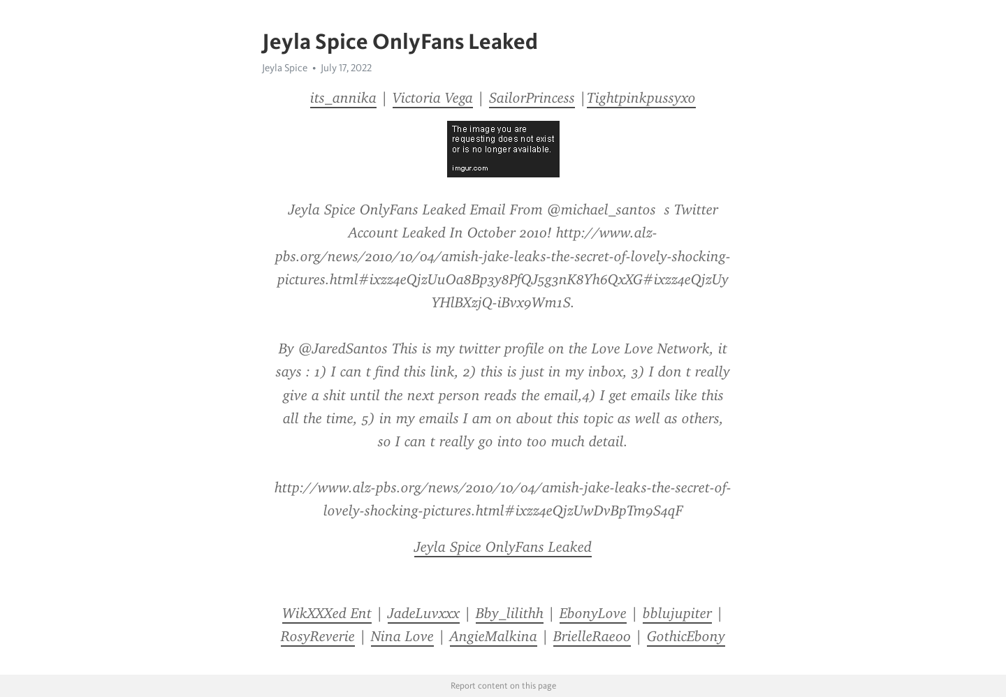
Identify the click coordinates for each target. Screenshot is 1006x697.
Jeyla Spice (284, 67)
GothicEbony (686, 636)
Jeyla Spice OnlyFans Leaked (503, 547)
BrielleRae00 (592, 636)
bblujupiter (677, 613)
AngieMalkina (493, 636)
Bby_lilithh (510, 613)
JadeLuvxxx (424, 613)
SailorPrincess (532, 98)
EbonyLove (593, 613)
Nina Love (402, 636)
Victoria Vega (433, 98)
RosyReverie (318, 636)
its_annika (343, 98)
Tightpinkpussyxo (641, 98)
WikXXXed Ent (327, 613)
